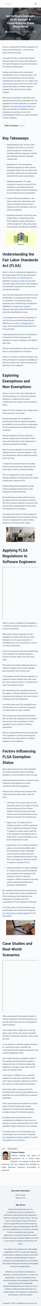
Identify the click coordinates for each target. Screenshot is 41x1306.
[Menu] (36, 4)
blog (34, 32)
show (21, 126)
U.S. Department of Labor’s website (16, 913)
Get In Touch (20, 1195)
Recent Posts (12, 1149)
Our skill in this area (18, 106)
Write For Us (20, 1198)
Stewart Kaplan (18, 1152)
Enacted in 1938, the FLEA (21, 281)
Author (3, 1149)
